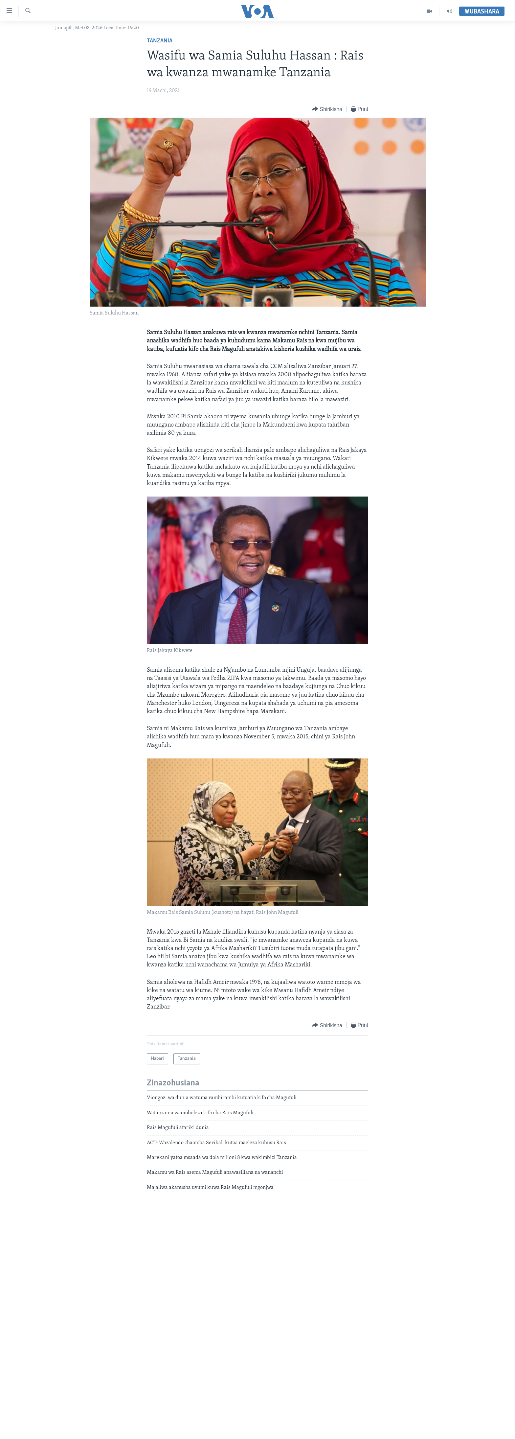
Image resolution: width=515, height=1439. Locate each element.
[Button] (327, 109)
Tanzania (159, 41)
